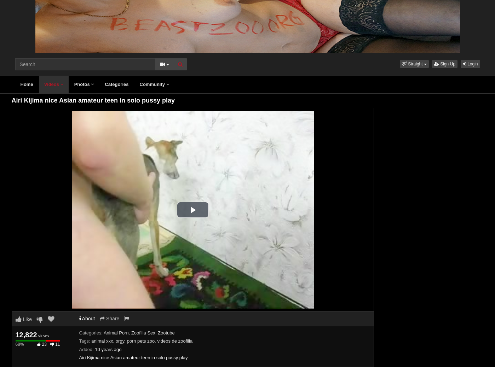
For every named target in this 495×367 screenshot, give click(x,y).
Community (154, 84)
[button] (414, 64)
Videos (53, 84)
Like (24, 319)
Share (109, 318)
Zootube (166, 333)
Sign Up (444, 64)
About (87, 318)
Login (470, 64)
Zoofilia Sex (143, 333)
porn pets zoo (141, 341)
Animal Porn (116, 333)
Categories (116, 84)
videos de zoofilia (174, 341)
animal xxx (102, 341)
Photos (84, 84)
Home (27, 84)
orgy (120, 341)
